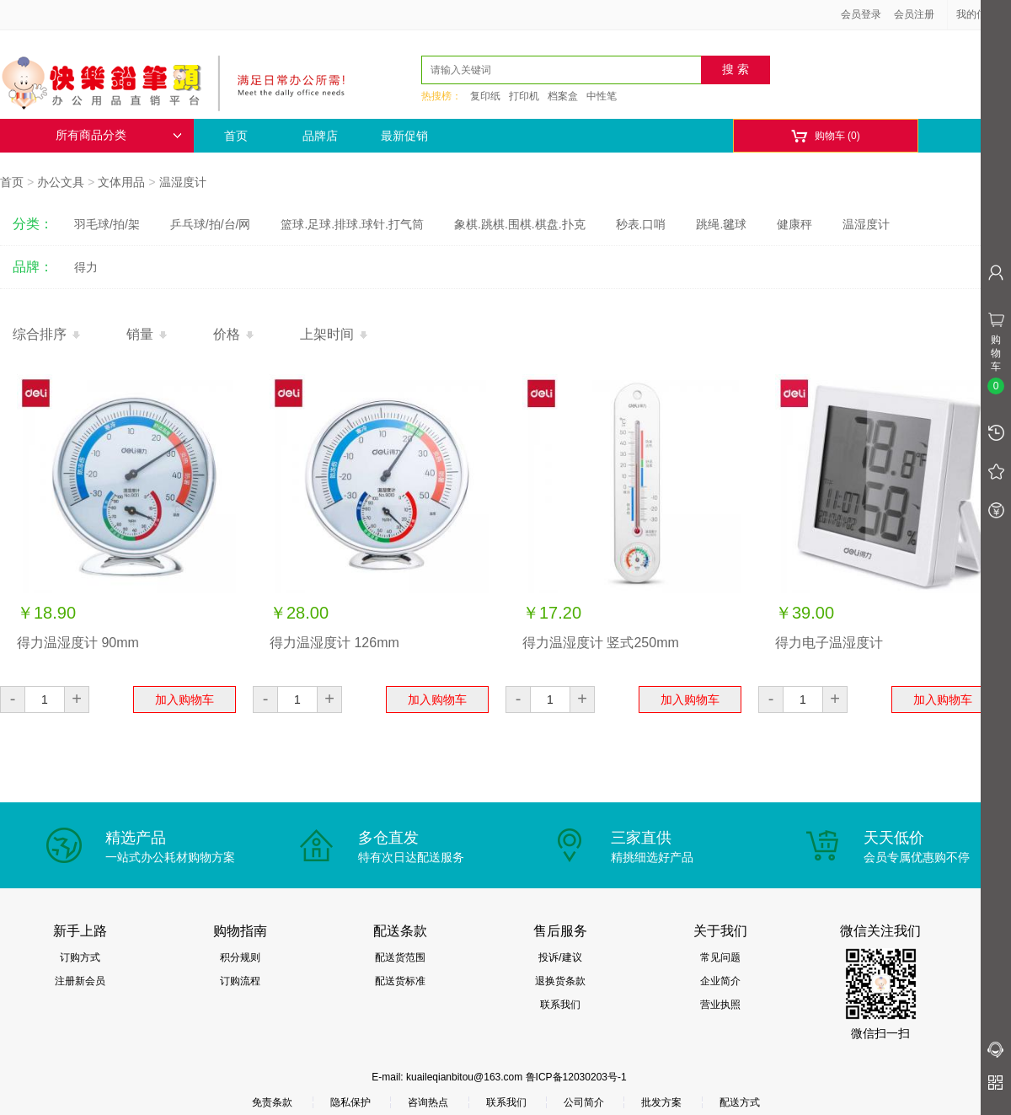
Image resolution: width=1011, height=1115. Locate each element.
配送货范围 (400, 957)
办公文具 (60, 182)
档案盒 (563, 96)
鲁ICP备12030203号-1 (576, 1077)
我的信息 (982, 14)
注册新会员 (80, 981)
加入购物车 (184, 699)
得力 (86, 267)
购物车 (825, 136)
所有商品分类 (119, 135)
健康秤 (794, 224)
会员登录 (861, 14)
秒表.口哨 (641, 224)
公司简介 (584, 1102)
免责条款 (272, 1102)
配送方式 (739, 1102)
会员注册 (914, 14)
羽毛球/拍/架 (107, 224)
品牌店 (320, 135)
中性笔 (601, 96)
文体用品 (121, 182)
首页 (236, 135)
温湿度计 (182, 182)
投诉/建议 (559, 957)
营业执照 (720, 1004)
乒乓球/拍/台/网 (210, 224)
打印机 (524, 96)
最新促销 (404, 135)
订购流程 (240, 981)
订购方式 (80, 957)
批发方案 (661, 1102)
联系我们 (560, 1004)
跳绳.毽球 (721, 224)
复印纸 (485, 96)
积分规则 (240, 957)
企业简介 (720, 981)
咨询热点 (428, 1102)
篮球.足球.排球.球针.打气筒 (352, 224)
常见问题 (720, 957)
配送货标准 (400, 981)
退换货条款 (560, 981)
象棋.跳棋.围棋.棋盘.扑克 (520, 224)
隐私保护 (350, 1102)
